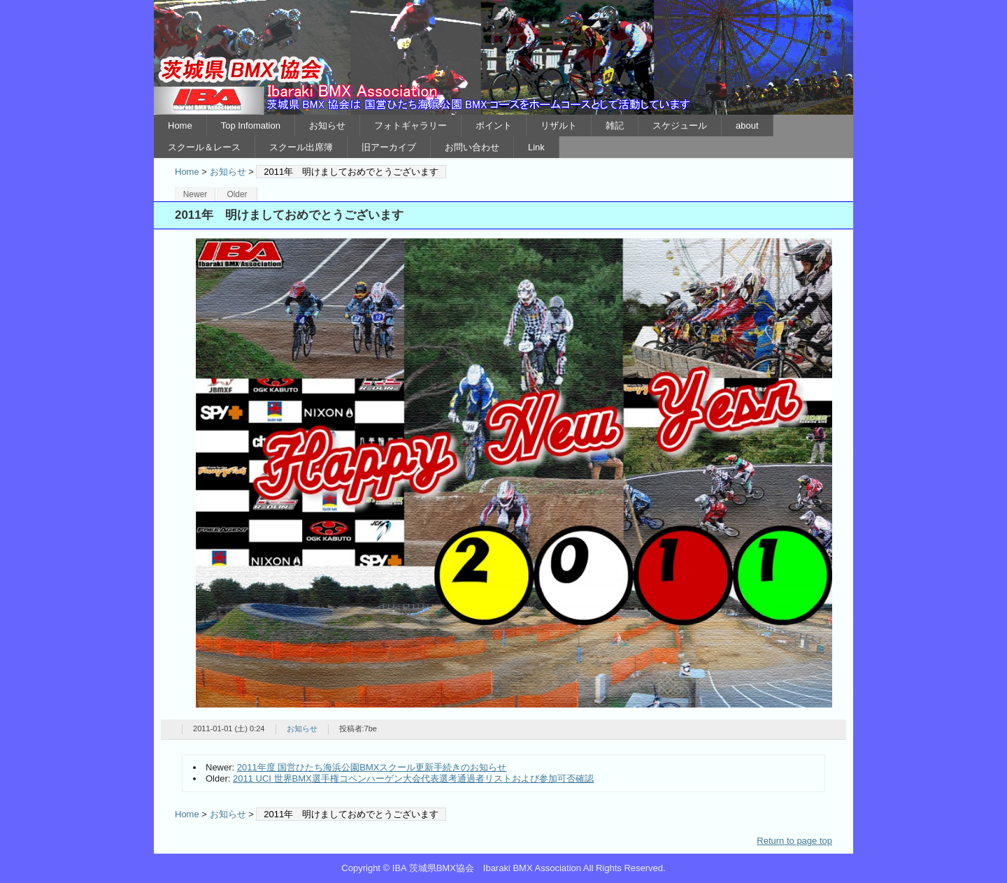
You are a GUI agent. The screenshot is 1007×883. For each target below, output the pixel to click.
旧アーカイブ (389, 147)
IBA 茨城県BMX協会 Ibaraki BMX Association (503, 57)
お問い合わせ (472, 147)
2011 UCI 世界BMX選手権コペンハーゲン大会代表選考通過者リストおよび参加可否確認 (413, 778)
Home (180, 125)
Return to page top (794, 840)
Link (536, 147)
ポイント (494, 125)
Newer (195, 194)
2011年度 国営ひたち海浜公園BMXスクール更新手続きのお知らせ (372, 767)
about (747, 125)
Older (237, 194)
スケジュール (679, 125)
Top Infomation (250, 125)
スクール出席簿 (301, 147)
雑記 (615, 125)
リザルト (559, 125)
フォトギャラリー (410, 125)
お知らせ (327, 125)
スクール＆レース (204, 147)
